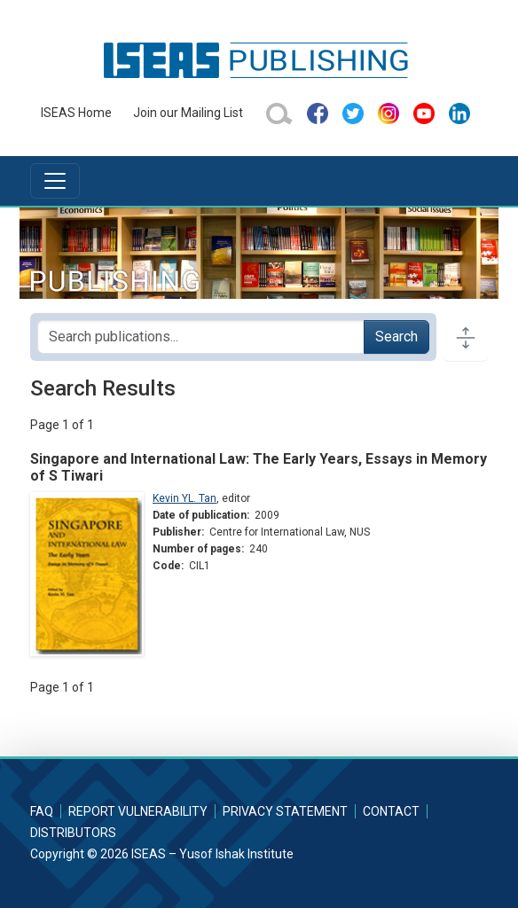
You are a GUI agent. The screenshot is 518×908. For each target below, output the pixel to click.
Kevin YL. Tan (184, 498)
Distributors (73, 833)
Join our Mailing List (188, 113)
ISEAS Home (76, 113)
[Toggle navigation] (55, 181)
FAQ (41, 811)
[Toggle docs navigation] (465, 337)
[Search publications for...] (201, 337)
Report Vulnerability (138, 811)
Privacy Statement (285, 811)
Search (396, 336)
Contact (391, 811)
